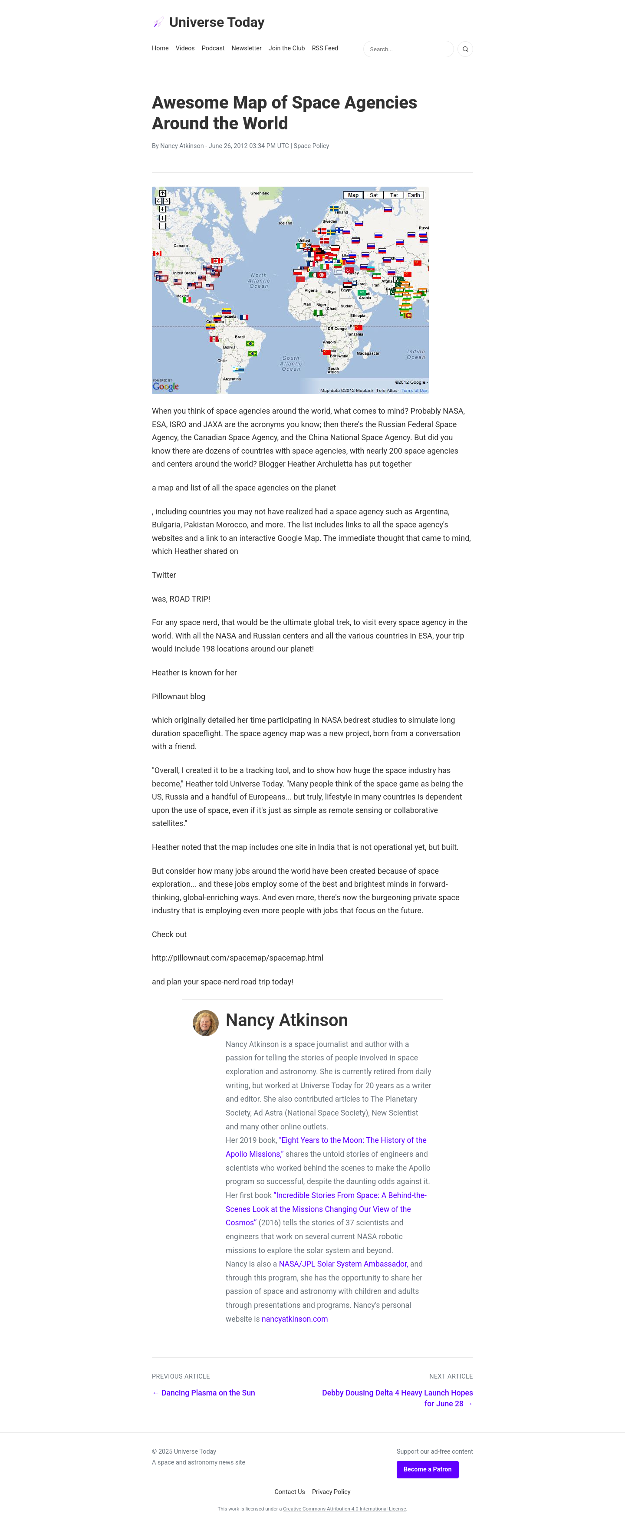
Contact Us (289, 1492)
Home (160, 48)
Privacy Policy (331, 1492)
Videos (185, 48)
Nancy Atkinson (182, 146)
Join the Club (287, 48)
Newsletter (247, 48)
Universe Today (208, 22)
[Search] (465, 49)
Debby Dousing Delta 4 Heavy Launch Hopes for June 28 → (397, 1398)
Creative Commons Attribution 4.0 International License (344, 1509)
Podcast (213, 48)
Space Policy (311, 146)
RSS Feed (325, 48)
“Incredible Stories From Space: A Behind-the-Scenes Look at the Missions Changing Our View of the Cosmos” (326, 1209)
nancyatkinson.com (295, 1319)
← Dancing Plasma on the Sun (203, 1393)
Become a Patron (428, 1469)
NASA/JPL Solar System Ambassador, (343, 1264)
